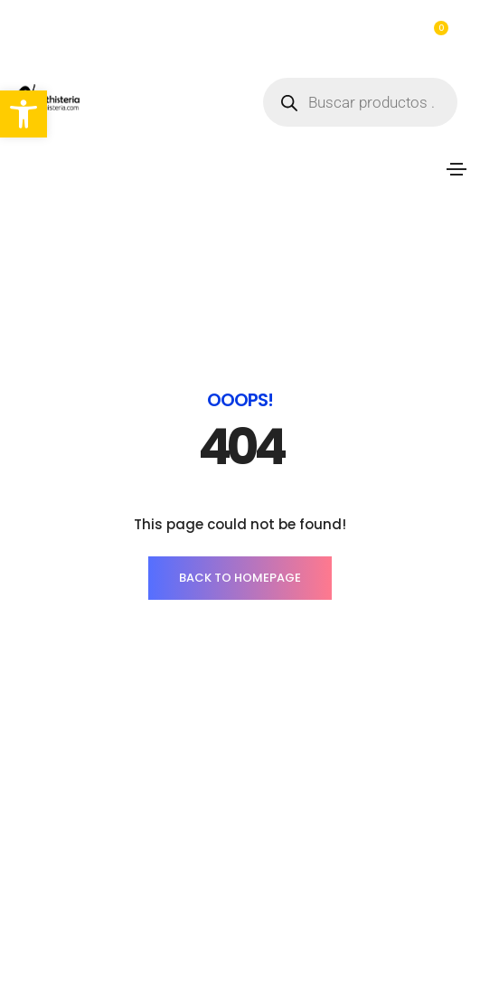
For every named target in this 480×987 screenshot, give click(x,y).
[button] (23, 114)
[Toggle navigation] (456, 169)
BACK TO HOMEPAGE (240, 577)
